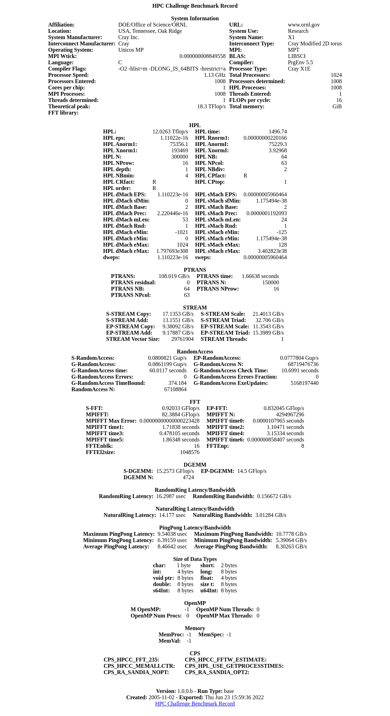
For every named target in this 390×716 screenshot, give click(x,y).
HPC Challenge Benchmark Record (195, 704)
